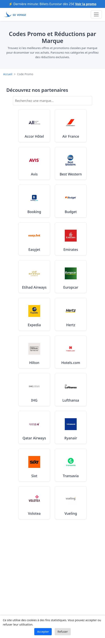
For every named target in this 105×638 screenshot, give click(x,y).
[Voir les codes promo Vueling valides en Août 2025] (71, 502)
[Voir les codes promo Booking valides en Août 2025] (34, 201)
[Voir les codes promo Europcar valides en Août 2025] (71, 276)
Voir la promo (85, 4)
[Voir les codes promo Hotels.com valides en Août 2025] (71, 352)
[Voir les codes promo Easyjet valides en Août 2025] (34, 238)
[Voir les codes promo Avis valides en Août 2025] (34, 163)
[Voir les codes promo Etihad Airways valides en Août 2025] (34, 276)
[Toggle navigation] (96, 14)
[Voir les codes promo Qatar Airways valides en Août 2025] (34, 427)
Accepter (43, 631)
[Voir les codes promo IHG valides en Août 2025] (34, 389)
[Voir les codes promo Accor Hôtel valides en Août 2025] (34, 125)
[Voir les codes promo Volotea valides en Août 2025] (34, 502)
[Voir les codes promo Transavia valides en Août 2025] (71, 465)
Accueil (7, 74)
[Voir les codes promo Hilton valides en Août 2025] (34, 352)
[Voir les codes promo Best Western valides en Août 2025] (71, 163)
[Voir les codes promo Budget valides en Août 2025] (71, 201)
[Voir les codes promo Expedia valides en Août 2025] (34, 314)
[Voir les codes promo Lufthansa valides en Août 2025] (71, 389)
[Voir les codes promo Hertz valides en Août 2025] (71, 314)
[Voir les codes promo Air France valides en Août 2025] (71, 125)
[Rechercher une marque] (52, 100)
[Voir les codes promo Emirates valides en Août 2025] (71, 238)
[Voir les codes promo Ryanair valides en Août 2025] (71, 427)
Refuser (62, 631)
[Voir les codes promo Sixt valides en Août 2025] (34, 465)
